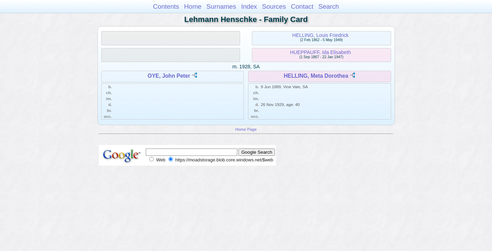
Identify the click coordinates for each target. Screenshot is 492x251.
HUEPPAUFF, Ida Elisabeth (320, 52)
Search (328, 6)
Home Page (246, 129)
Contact (302, 6)
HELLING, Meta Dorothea (316, 76)
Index (249, 6)
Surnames (221, 6)
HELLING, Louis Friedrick (320, 35)
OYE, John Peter (169, 76)
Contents (166, 6)
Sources (274, 6)
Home (192, 6)
